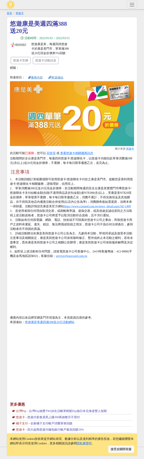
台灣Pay (21, 411)
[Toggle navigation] (132, 4)
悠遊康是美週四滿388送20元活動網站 (49, 322)
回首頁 (51, 153)
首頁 (9, 13)
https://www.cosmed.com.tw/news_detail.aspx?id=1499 (97, 206)
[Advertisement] (105, 46)
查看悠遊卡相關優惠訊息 (76, 153)
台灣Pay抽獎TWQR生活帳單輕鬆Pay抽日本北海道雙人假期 (68, 411)
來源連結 (55, 77)
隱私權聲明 (84, 443)
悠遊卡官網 (20, 60)
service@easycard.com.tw (71, 256)
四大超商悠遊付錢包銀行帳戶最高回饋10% (55, 429)
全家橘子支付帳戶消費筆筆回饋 (51, 423)
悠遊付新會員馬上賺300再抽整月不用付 (53, 417)
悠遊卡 (20, 13)
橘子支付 (22, 423)
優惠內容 (35, 77)
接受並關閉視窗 (121, 449)
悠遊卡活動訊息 (45, 60)
